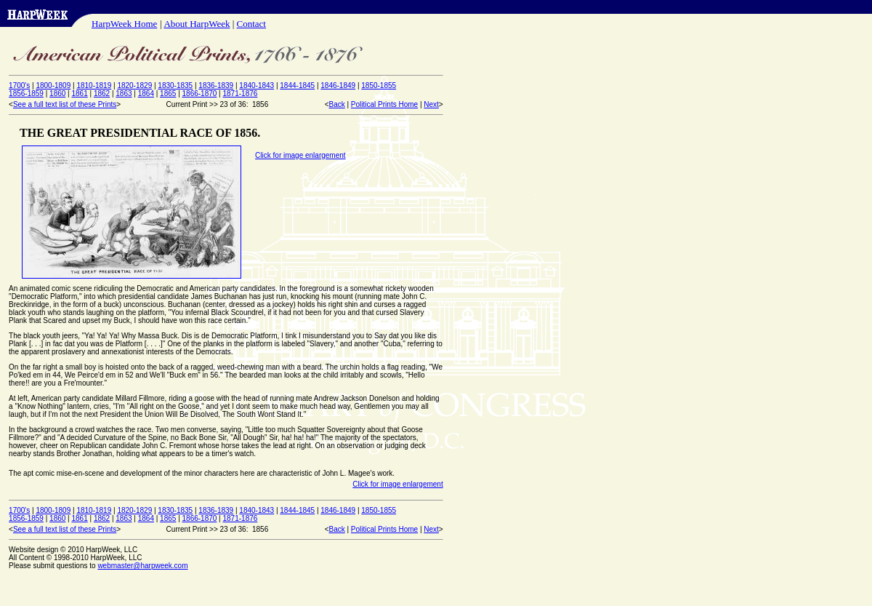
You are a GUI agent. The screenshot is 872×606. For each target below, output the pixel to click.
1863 (124, 93)
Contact (251, 23)
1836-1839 (215, 85)
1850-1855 (378, 85)
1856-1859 (26, 93)
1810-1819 (93, 85)
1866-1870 (199, 93)
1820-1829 (134, 85)
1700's (19, 85)
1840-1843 (256, 85)
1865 (168, 93)
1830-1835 (175, 85)
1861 (79, 93)
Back (336, 104)
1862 (102, 93)
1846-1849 (337, 85)
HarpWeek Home (124, 23)
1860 (57, 93)
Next (431, 104)
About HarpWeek (197, 23)
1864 (146, 93)
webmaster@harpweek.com (142, 566)
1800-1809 (53, 85)
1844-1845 (297, 85)
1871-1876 (240, 93)
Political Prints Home (384, 104)
